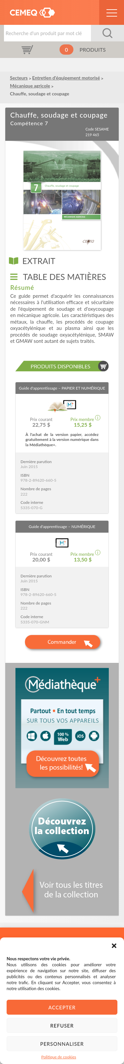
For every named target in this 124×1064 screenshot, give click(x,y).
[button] (114, 945)
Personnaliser (62, 1044)
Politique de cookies (58, 1056)
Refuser (62, 1026)
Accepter (61, 1007)
